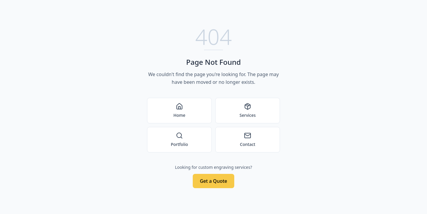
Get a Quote (213, 181)
